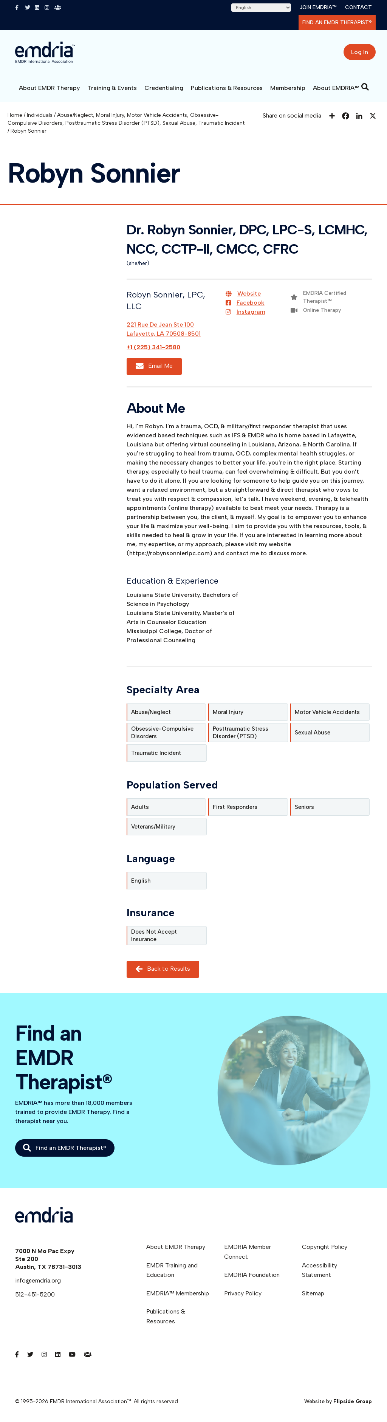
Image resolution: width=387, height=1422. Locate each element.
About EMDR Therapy (49, 87)
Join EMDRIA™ (318, 7)
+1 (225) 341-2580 (153, 347)
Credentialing (163, 87)
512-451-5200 (35, 1294)
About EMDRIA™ (336, 87)
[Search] (365, 87)
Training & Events (112, 87)
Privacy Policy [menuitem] (243, 1293)
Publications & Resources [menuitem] (165, 1316)
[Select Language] (261, 7)
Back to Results (163, 969)
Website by (338, 1401)
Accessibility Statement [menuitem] (319, 1270)
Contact (358, 7)
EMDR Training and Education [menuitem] (172, 1270)
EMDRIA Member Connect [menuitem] (247, 1251)
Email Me (154, 366)
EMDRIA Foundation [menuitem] (252, 1274)
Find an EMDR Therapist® (337, 22)
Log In (359, 52)
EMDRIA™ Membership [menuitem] (177, 1293)
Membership (287, 87)
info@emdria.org (38, 1280)
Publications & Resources (227, 87)
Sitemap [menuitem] (313, 1293)
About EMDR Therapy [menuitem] (175, 1246)
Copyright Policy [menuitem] (324, 1246)
